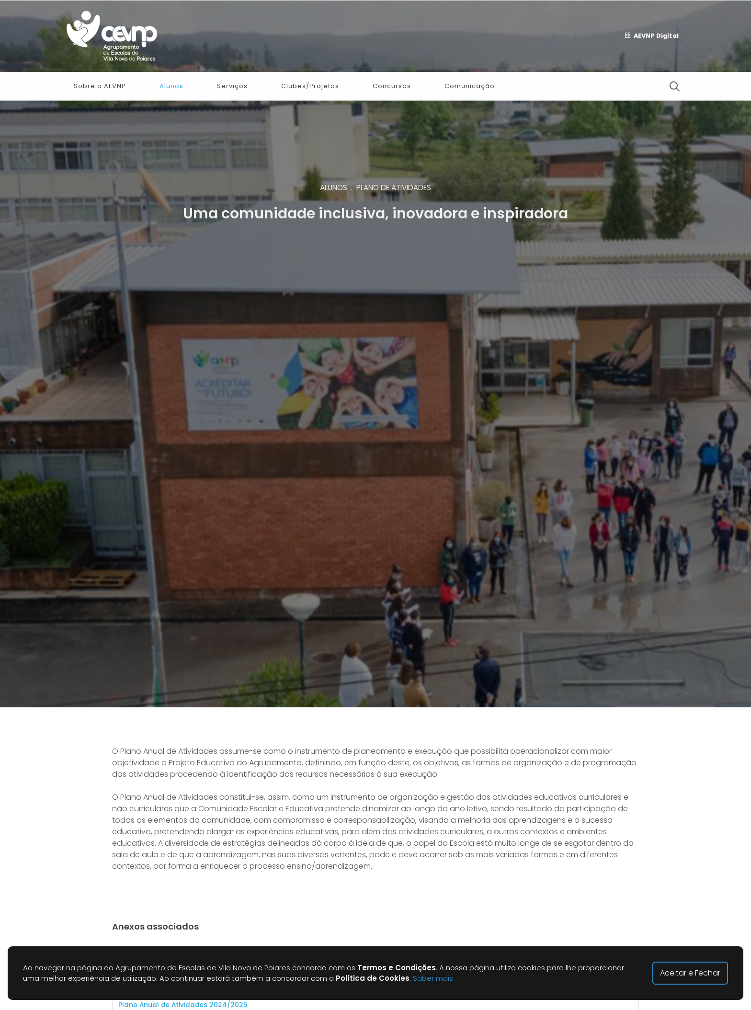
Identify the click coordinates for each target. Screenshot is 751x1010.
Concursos (392, 86)
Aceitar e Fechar (690, 972)
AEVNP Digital (652, 36)
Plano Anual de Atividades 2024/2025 (182, 1005)
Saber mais (433, 978)
